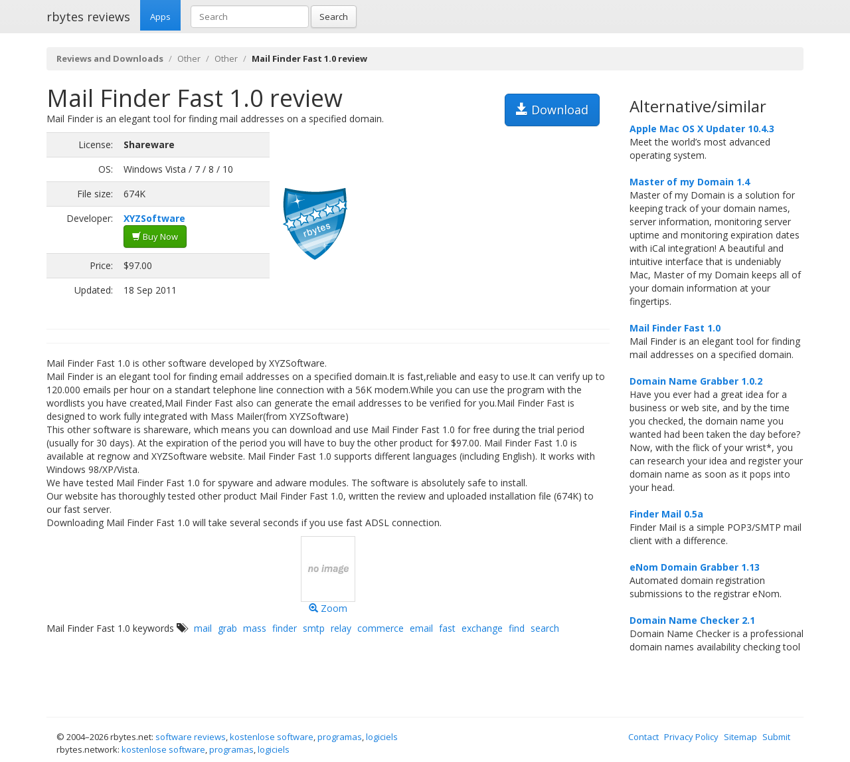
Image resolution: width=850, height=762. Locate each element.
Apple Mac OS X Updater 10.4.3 (702, 128)
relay (341, 628)
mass (254, 628)
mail (203, 628)
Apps (160, 17)
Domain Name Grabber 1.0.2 (696, 381)
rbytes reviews (88, 17)
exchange (482, 628)
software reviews (190, 737)
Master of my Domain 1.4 (690, 181)
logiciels (382, 737)
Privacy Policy (691, 737)
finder (284, 628)
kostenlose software (271, 737)
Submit (776, 737)
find (517, 628)
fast (447, 628)
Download (552, 110)
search (545, 628)
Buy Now (155, 236)
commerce (380, 628)
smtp (314, 628)
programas (339, 737)
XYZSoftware (154, 218)
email (421, 628)
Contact (643, 737)
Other (189, 58)
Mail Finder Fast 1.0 (675, 328)
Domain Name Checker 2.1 (692, 620)
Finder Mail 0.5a (666, 514)
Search (333, 17)
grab (227, 628)
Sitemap (740, 737)
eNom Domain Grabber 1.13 (695, 567)
